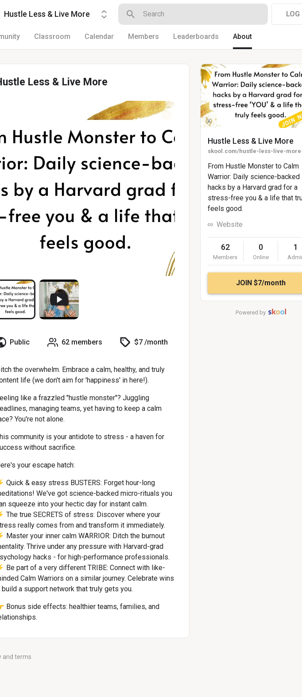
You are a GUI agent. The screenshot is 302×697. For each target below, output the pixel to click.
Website (230, 224)
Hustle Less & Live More (251, 141)
